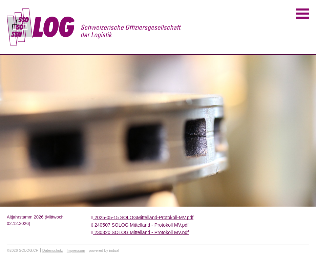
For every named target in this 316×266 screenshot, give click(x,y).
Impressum (76, 250)
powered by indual (104, 250)
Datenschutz (52, 250)
